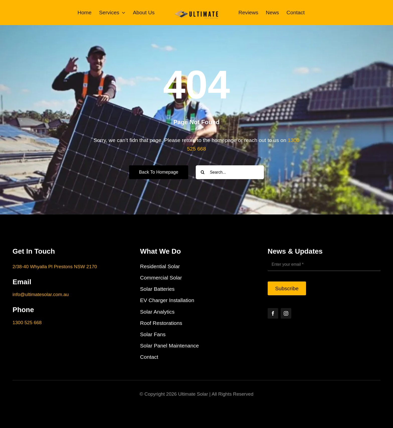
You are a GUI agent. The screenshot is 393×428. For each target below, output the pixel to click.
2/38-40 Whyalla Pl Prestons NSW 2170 (55, 266)
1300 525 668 (27, 322)
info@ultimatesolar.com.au (41, 294)
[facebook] (273, 313)
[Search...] (230, 172)
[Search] (203, 172)
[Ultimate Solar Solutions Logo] (197, 8)
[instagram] (286, 313)
